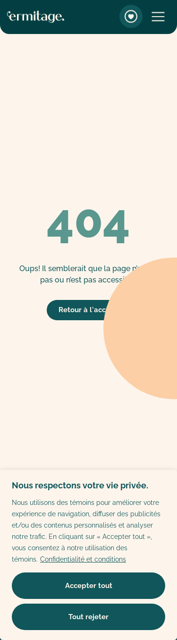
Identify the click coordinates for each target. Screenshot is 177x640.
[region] (88, 555)
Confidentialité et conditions (83, 559)
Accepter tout (88, 585)
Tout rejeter (88, 617)
